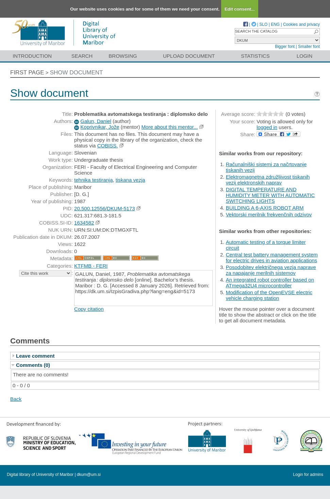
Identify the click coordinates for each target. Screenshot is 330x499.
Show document (76, 72)
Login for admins (308, 474)
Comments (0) (33, 365)
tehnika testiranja (93, 180)
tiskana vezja (130, 180)
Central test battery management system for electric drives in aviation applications (272, 257)
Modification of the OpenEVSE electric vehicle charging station (269, 295)
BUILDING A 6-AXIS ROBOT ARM (265, 208)
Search (82, 56)
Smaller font (309, 46)
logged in (267, 127)
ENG (275, 24)
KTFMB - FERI (91, 266)
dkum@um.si (89, 474)
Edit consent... (240, 9)
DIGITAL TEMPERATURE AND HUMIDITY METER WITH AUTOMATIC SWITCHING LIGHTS (270, 195)
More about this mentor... (170, 127)
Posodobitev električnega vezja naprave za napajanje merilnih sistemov (271, 270)
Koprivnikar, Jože (99, 127)
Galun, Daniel (95, 121)
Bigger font (285, 46)
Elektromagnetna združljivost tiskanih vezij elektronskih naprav (268, 179)
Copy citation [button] (89, 309)
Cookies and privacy (301, 24)
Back (15, 399)
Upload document (189, 56)
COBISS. (107, 145)
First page (27, 72)
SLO (263, 24)
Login (305, 56)
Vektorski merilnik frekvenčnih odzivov (269, 214)
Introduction (32, 56)
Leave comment (35, 356)
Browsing (123, 56)
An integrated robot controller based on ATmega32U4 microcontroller (270, 282)
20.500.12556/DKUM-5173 (104, 208)
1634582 (84, 223)
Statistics (255, 56)
